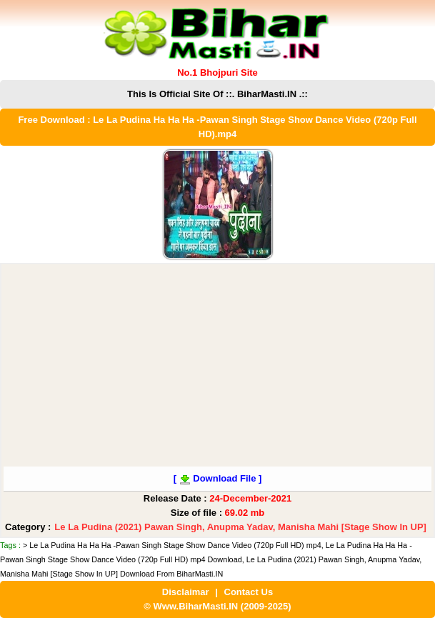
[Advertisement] (217, 366)
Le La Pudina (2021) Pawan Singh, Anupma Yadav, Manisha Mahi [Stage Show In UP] (240, 527)
